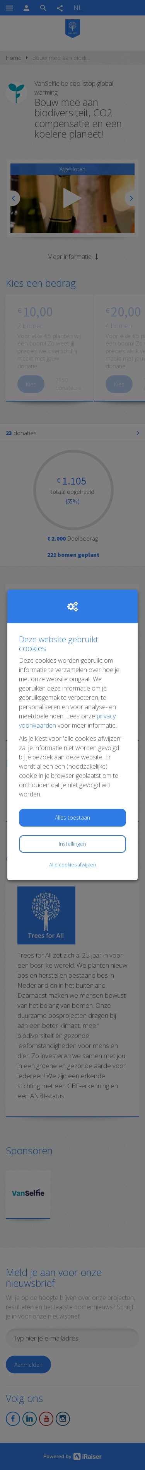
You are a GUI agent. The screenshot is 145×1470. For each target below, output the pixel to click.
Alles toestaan (72, 817)
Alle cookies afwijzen (72, 864)
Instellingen (72, 843)
